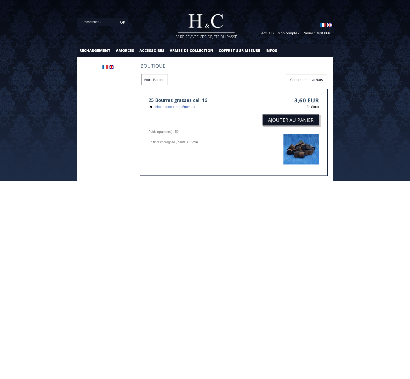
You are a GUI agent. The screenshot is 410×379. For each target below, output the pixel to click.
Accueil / (267, 33)
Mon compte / (288, 33)
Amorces (125, 50)
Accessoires (151, 50)
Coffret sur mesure (239, 50)
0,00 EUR (324, 33)
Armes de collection (191, 50)
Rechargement (95, 50)
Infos (271, 50)
